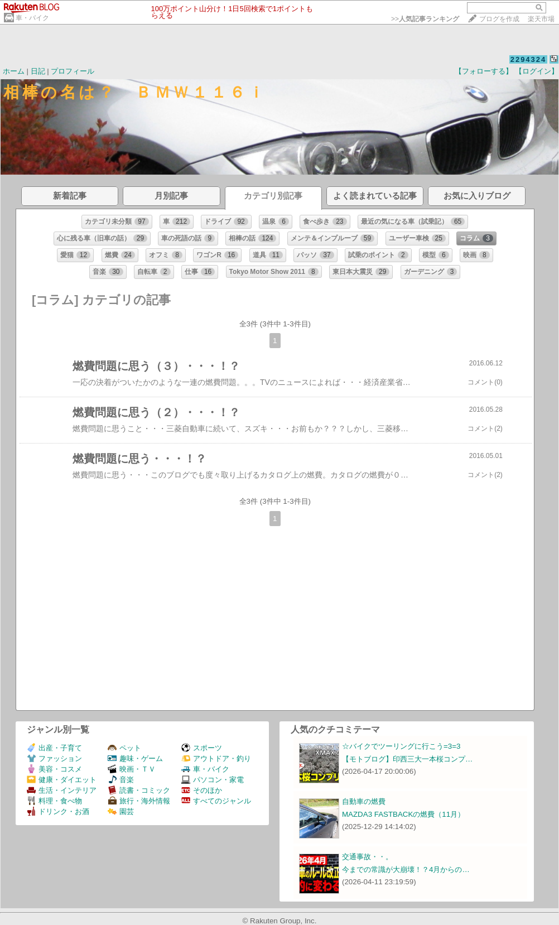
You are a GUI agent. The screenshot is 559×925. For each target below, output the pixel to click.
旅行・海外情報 (139, 801)
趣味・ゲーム (135, 758)
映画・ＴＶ (132, 769)
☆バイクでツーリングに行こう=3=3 (401, 746)
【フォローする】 (484, 71)
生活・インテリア (62, 790)
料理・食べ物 (54, 801)
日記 (38, 71)
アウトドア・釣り (216, 758)
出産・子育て (54, 748)
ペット (124, 748)
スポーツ (201, 748)
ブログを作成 (499, 19)
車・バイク (32, 18)
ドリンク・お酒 (58, 811)
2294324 (528, 59)
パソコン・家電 (212, 779)
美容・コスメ (54, 769)
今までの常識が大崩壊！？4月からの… (406, 869)
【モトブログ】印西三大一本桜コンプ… (407, 759)
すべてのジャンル (216, 801)
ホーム (14, 71)
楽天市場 (541, 19)
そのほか (201, 790)
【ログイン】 (536, 71)
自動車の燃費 (363, 801)
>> (425, 19)
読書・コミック (139, 790)
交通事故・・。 (367, 856)
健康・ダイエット (62, 779)
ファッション (54, 758)
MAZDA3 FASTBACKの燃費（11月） (403, 814)
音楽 (121, 779)
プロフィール (72, 71)
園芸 (121, 811)
